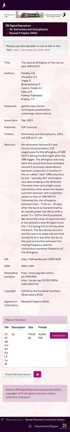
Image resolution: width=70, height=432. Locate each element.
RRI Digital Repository (18, 25)
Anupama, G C (29, 76)
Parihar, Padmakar (31, 95)
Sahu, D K (26, 91)
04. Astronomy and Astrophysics (28, 29)
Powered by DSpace (52, 426)
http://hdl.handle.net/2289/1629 (41, 259)
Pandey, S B (28, 73)
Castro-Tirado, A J (31, 87)
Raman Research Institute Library (45, 419)
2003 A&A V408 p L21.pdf (6, 348)
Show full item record (18, 374)
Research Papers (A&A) (23, 33)
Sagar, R (26, 80)
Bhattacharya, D (30, 84)
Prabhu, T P (28, 99)
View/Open (59, 335)
